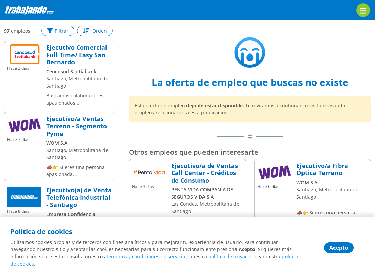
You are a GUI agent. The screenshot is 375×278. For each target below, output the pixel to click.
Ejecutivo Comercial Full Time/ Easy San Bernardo (76, 55)
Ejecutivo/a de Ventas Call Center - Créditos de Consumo (204, 173)
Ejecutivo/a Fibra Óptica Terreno (322, 169)
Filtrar (57, 31)
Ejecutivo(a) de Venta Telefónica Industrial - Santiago (79, 198)
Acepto (338, 248)
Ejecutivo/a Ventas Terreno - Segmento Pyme (76, 126)
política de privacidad (233, 257)
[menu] (363, 10)
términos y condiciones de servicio (146, 257)
